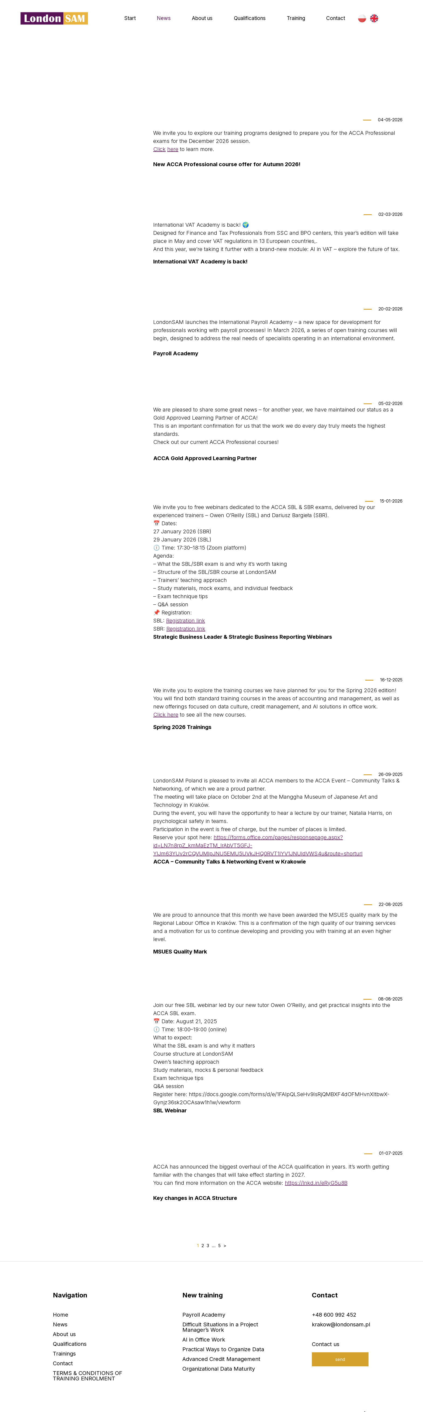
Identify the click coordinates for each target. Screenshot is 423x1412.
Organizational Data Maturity (218, 1354)
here (172, 166)
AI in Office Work (203, 1325)
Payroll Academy (203, 1300)
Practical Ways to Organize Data (223, 1334)
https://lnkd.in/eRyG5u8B (316, 1185)
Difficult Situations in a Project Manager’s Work (220, 1312)
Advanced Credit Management (221, 1344)
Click (159, 166)
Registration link (185, 629)
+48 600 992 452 (334, 1300)
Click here (165, 723)
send (340, 1344)
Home (27, 72)
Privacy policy (145, 1404)
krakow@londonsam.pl (341, 1310)
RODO (117, 1404)
